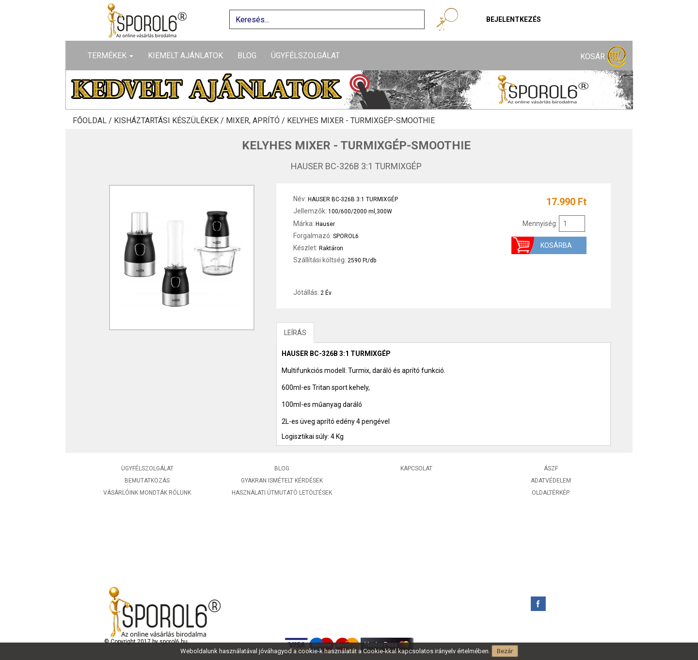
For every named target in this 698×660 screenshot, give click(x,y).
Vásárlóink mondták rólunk (147, 492)
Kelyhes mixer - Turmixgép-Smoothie (361, 121)
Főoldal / (93, 121)
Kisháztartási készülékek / (170, 121)
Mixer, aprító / (256, 121)
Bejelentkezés (513, 19)
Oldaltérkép (551, 492)
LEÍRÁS (295, 333)
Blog (247, 55)
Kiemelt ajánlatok (185, 55)
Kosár (603, 57)
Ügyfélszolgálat (305, 55)
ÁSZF (551, 468)
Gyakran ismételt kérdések (282, 480)
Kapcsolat (416, 468)
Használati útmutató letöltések (282, 492)
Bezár (505, 651)
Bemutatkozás (147, 480)
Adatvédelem (551, 480)
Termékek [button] (110, 55)
